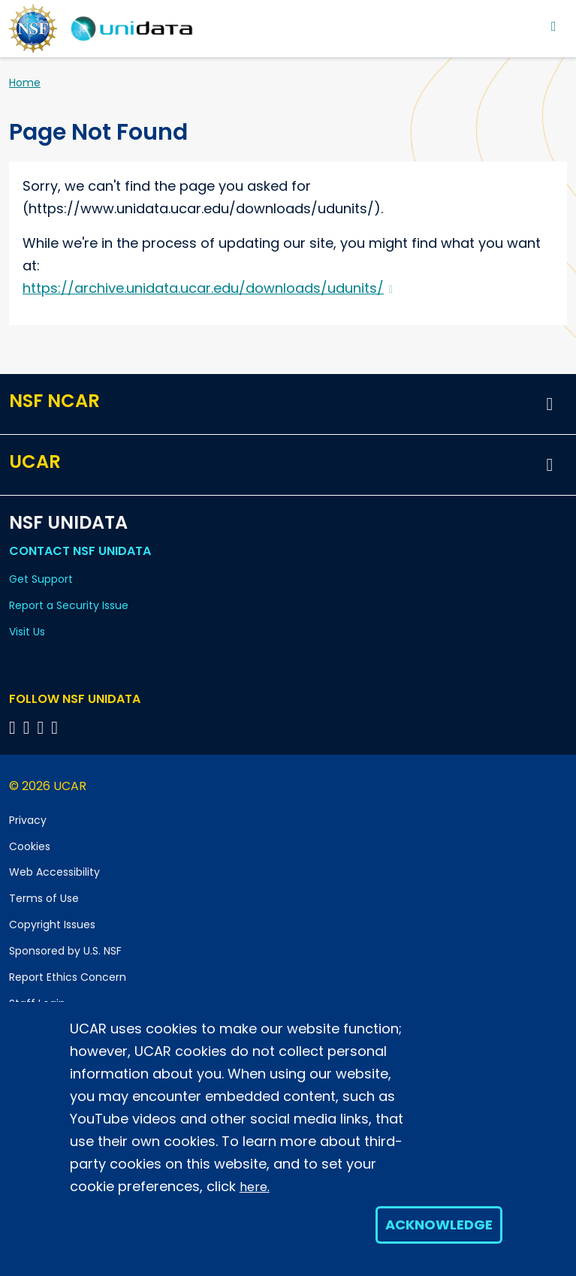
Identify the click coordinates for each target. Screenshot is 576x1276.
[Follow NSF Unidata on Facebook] (56, 727)
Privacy (28, 820)
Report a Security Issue (68, 605)
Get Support (41, 579)
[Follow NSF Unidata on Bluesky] (14, 727)
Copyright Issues (52, 924)
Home (25, 82)
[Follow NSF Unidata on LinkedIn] (43, 727)
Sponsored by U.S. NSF (65, 950)
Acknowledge (439, 1224)
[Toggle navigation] (554, 26)
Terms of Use (44, 898)
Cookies (29, 846)
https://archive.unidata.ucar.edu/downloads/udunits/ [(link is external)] (208, 288)
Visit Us (27, 631)
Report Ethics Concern (67, 977)
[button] (549, 404)
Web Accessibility (54, 871)
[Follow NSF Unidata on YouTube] (29, 727)
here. (255, 1187)
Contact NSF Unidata (80, 551)
